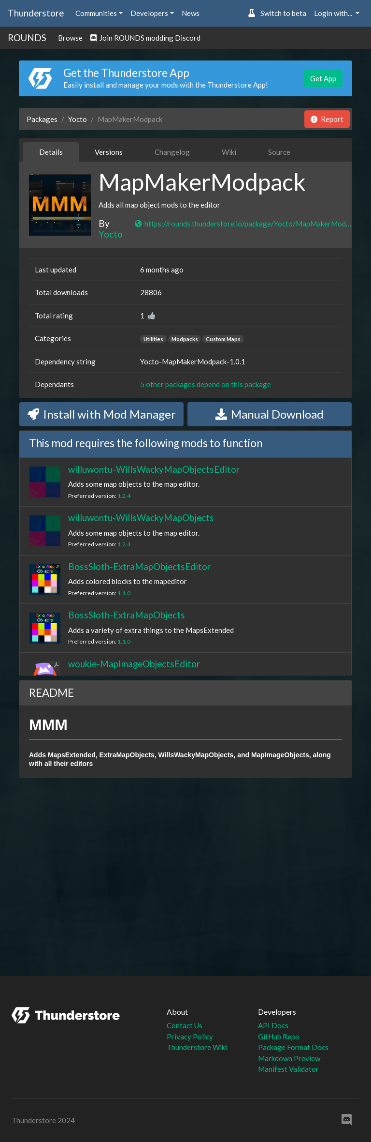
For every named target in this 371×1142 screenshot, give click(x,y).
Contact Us (184, 1025)
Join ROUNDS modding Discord (145, 37)
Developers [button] (149, 13)
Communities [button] (96, 13)
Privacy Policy (190, 1036)
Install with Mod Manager (102, 414)
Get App (323, 78)
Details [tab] (51, 152)
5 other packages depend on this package (205, 384)
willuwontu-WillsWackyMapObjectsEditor (154, 469)
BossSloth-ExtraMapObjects (126, 614)
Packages (42, 119)
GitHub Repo (279, 1036)
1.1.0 (123, 593)
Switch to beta (277, 13)
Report (327, 119)
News (191, 13)
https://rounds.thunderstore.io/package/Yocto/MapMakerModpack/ (243, 223)
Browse (70, 37)
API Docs (273, 1025)
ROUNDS (27, 37)
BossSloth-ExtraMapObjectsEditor (139, 566)
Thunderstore (36, 12)
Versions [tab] (109, 152)
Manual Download (269, 414)
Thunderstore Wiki (197, 1047)
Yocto (77, 119)
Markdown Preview (289, 1058)
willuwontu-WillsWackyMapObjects (141, 517)
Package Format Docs (293, 1047)
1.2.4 (123, 495)
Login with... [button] (334, 13)
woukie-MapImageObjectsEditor (134, 663)
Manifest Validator (288, 1069)
